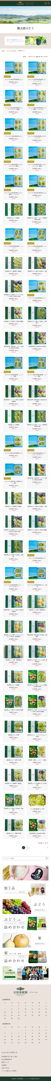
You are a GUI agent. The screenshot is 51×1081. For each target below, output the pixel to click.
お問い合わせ (5, 1068)
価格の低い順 (31, 56)
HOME (3, 50)
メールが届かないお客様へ (9, 1071)
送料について (5, 1062)
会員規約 (4, 1065)
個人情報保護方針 (7, 1059)
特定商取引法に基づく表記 (9, 1056)
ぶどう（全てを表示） (11, 50)
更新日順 (45, 56)
